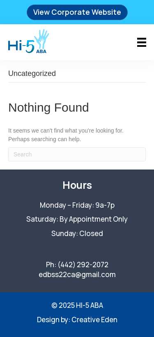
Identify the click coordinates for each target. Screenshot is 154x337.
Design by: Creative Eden (77, 319)
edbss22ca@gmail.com (77, 274)
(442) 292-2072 (82, 264)
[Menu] (141, 42)
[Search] (77, 154)
